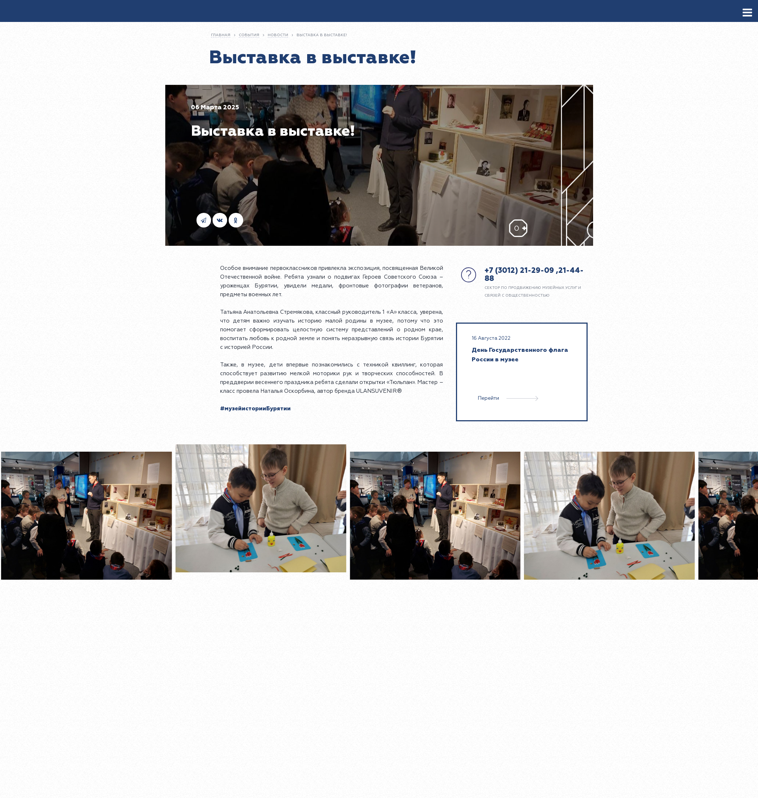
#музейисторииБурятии (255, 408)
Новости (278, 35)
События (249, 35)
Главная (220, 35)
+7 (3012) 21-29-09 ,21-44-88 (534, 274)
